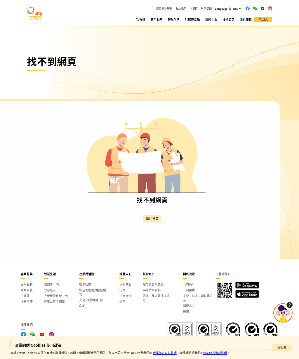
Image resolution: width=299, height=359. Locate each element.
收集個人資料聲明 (165, 353)
